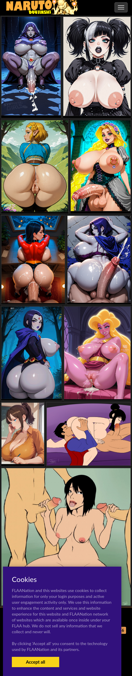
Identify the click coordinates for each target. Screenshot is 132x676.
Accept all (35, 662)
